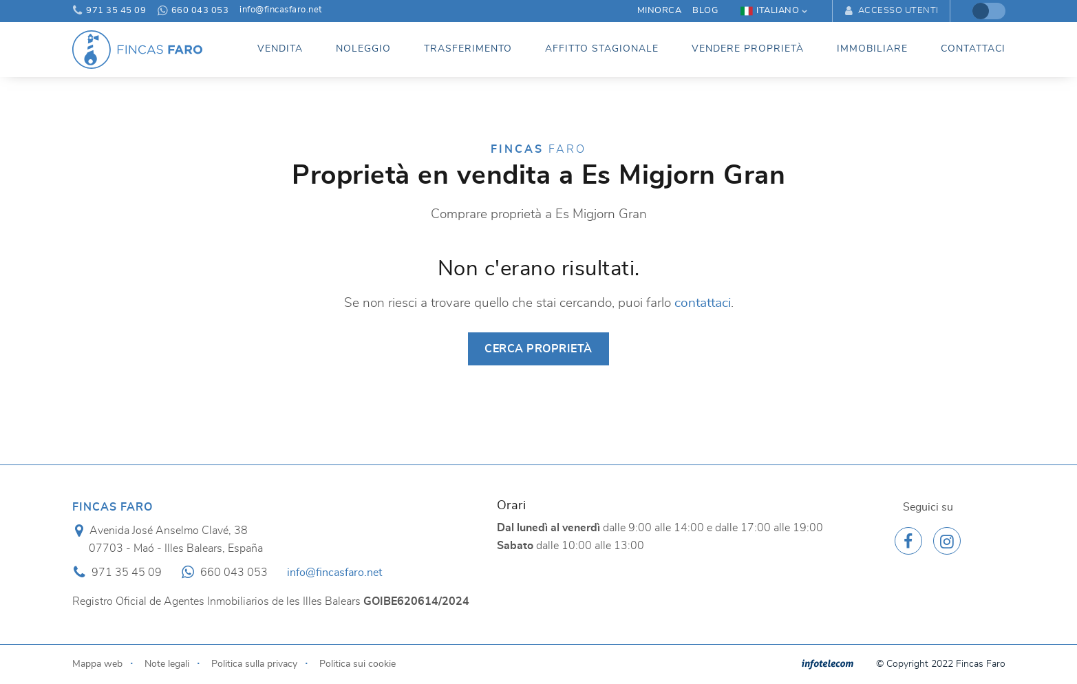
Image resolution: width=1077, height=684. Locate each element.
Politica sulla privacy (254, 664)
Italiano (769, 11)
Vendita (280, 49)
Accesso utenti (891, 11)
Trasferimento (468, 49)
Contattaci (973, 49)
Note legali (167, 664)
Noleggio (363, 49)
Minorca (659, 11)
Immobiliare (872, 49)
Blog (705, 11)
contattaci (702, 303)
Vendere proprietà (748, 49)
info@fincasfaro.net (280, 10)
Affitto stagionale (602, 49)
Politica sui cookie (357, 664)
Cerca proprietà (538, 348)
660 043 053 (192, 10)
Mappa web (97, 664)
